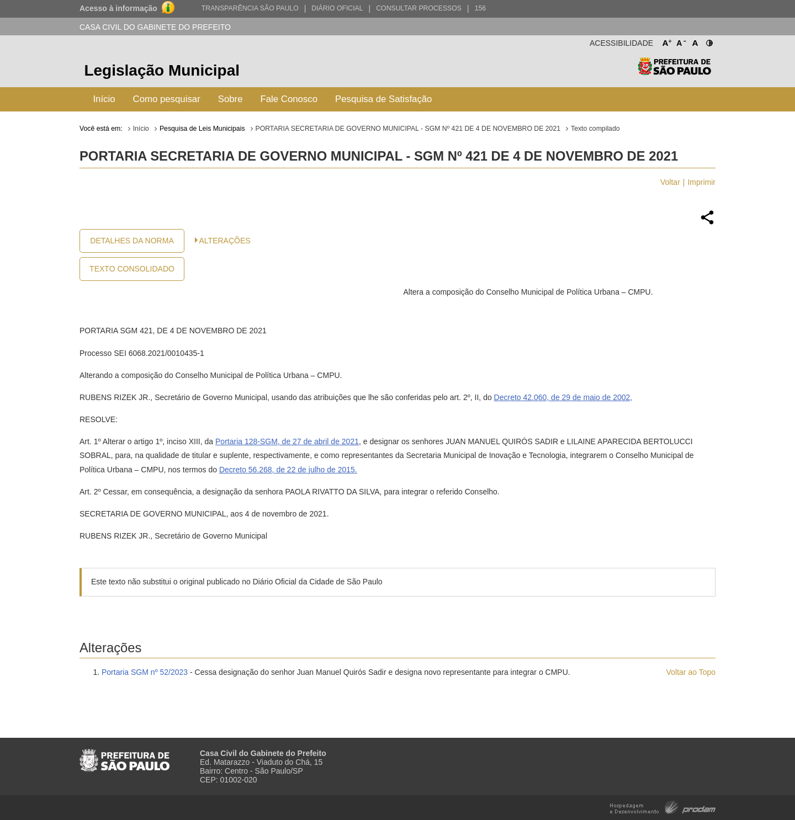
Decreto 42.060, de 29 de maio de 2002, (563, 397)
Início (104, 99)
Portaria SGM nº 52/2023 (145, 672)
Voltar (670, 182)
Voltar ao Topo (691, 672)
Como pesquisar (166, 99)
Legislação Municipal (162, 70)
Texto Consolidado (131, 268)
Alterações (225, 240)
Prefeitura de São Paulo (674, 72)
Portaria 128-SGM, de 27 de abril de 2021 (287, 441)
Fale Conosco (289, 99)
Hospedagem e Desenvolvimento (663, 806)
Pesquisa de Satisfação (383, 99)
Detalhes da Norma (131, 240)
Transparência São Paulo (250, 8)
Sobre (230, 99)
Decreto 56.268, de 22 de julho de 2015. (288, 469)
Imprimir (701, 182)
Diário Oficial (337, 8)
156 (480, 8)
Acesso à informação (118, 8)
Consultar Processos (419, 8)
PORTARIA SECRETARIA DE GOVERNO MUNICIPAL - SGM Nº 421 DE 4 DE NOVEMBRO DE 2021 (408, 128)
